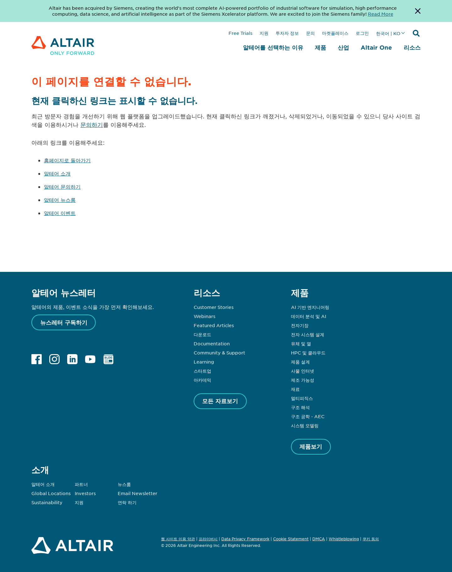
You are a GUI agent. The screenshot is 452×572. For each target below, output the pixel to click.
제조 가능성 (302, 380)
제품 (320, 47)
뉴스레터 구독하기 (63, 322)
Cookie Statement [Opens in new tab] (291, 538)
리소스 (412, 47)
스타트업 (202, 371)
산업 (343, 47)
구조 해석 (300, 407)
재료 (295, 389)
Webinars (204, 316)
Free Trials (240, 33)
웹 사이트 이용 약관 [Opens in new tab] (178, 538)
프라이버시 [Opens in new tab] (208, 538)
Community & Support (219, 352)
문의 (310, 33)
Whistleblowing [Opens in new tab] (344, 538)
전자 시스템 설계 (307, 334)
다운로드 (202, 334)
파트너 (81, 484)
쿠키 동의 (371, 539)
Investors (85, 493)
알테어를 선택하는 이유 (273, 47)
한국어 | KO (388, 33)
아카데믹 (202, 380)
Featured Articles (214, 325)
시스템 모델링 (305, 425)
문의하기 (91, 124)
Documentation (212, 343)
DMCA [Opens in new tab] (318, 538)
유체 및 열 (301, 343)
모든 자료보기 (220, 400)
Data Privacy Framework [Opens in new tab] (245, 538)
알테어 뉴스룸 (60, 200)
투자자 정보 (287, 33)
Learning (204, 361)
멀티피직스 (302, 398)
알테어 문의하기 (62, 186)
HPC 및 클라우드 (308, 352)
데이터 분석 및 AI (308, 316)
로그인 (362, 33)
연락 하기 (127, 502)
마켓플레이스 (335, 33)
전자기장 (300, 325)
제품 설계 (300, 361)
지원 (264, 33)
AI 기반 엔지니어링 (310, 307)
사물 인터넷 (302, 371)
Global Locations (51, 493)
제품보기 (310, 446)
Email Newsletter (137, 493)
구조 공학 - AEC (308, 416)
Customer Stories (214, 307)
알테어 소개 (57, 173)
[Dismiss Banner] (418, 11)
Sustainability (46, 502)
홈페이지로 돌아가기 (67, 160)
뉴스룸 (124, 484)
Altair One (376, 47)
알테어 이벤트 (60, 213)
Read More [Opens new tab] (380, 14)
